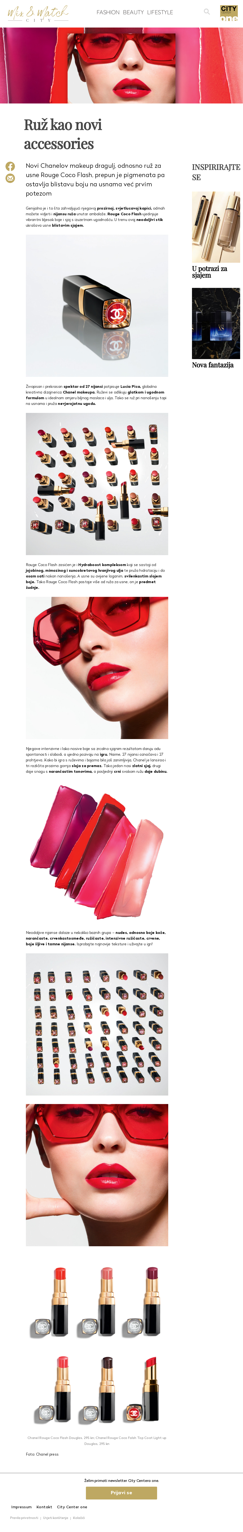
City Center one (72, 1507)
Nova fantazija (213, 364)
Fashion (108, 12)
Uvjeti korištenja (55, 1518)
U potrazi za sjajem (209, 271)
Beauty (133, 12)
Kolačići (79, 1518)
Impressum (21, 1507)
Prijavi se (121, 1493)
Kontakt (44, 1507)
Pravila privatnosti (24, 1518)
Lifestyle (160, 12)
